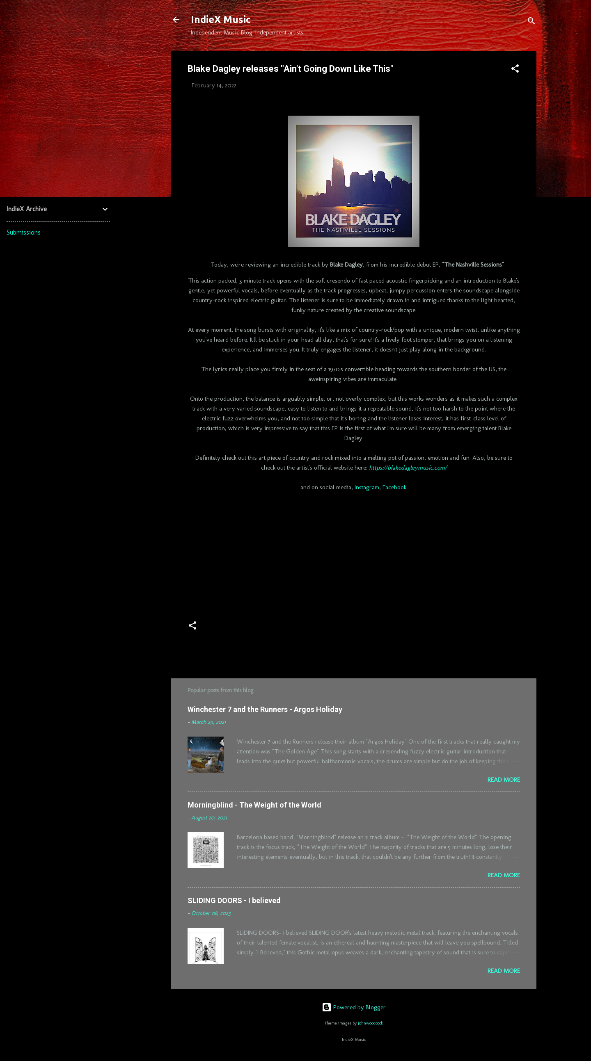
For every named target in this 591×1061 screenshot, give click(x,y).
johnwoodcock (370, 1023)
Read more (504, 779)
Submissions (24, 232)
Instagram (367, 487)
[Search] (531, 22)
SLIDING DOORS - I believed (234, 900)
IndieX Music (221, 19)
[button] (515, 70)
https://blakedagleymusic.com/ (408, 467)
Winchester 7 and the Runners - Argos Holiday (265, 709)
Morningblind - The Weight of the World (254, 805)
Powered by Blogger (354, 1007)
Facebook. (395, 487)
